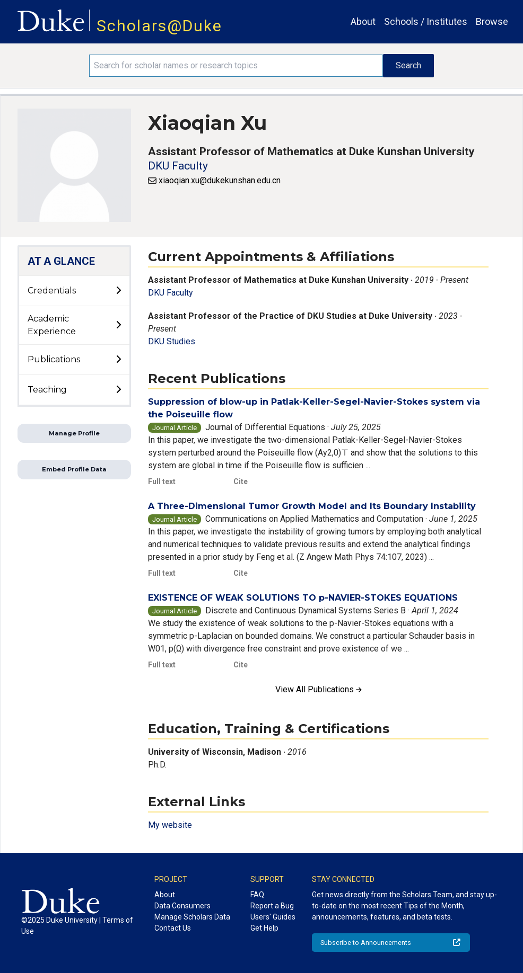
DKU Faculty (178, 165)
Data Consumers (182, 905)
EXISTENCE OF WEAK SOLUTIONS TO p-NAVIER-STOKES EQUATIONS (303, 598)
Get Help (264, 928)
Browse (492, 21)
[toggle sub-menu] (118, 290)
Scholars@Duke (159, 25)
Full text (162, 481)
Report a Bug (272, 905)
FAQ (257, 894)
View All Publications (318, 689)
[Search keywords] (236, 66)
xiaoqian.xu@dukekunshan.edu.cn (220, 180)
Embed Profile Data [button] (74, 469)
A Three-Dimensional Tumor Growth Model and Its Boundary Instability (312, 506)
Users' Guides (272, 917)
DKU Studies (171, 341)
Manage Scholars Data (192, 917)
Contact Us (172, 928)
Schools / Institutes (425, 21)
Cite (240, 481)
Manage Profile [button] (74, 433)
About (363, 21)
